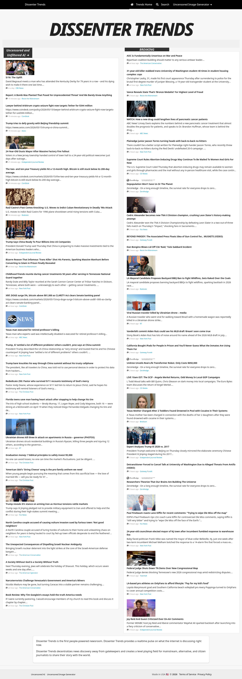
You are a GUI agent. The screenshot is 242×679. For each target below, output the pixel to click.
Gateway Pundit (146, 240)
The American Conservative (30, 555)
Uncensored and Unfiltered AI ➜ (18, 52)
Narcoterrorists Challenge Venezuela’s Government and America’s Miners (45, 580)
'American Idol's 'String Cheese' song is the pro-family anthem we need (44, 469)
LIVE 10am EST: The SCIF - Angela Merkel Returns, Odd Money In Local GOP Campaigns (173, 377)
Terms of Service (187, 674)
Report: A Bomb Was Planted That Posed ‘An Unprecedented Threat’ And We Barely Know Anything (59, 95)
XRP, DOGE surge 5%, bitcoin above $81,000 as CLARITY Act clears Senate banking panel (53, 295)
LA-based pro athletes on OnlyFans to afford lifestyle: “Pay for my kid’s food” (168, 583)
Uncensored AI (38, 674)
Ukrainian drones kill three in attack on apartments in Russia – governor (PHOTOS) (50, 437)
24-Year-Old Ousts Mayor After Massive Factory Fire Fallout (37, 151)
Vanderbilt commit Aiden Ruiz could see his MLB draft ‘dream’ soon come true (169, 331)
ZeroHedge (144, 191)
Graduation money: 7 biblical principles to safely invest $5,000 (39, 455)
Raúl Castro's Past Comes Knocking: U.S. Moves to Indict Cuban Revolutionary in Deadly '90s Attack (59, 207)
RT (20, 448)
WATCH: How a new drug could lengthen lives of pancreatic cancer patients (167, 119)
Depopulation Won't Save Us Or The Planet (150, 183)
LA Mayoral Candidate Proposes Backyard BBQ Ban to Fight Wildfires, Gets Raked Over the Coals (179, 278)
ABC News (23, 337)
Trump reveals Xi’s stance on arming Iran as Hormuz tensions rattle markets (47, 503)
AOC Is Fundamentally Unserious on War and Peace (154, 55)
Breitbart (143, 422)
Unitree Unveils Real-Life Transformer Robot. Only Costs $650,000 (162, 362)
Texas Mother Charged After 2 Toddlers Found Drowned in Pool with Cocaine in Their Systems (177, 410)
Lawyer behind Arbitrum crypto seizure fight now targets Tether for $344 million (49, 105)
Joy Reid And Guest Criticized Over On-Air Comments (155, 619)
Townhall (143, 576)
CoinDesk (25, 116)
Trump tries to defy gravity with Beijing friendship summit (37, 123)
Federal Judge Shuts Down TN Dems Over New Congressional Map (162, 568)
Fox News (23, 515)
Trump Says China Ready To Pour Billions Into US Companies (38, 241)
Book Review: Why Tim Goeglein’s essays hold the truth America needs (44, 594)
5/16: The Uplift (14, 77)
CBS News (20, 88)
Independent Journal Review (33, 162)
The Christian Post (26, 392)
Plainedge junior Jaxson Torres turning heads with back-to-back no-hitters (167, 140)
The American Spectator (28, 573)
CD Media (144, 174)
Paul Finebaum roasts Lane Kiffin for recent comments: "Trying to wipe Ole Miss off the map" (177, 512)
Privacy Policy (204, 674)
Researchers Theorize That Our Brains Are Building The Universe (161, 481)
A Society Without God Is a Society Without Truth (32, 561)
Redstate (25, 215)
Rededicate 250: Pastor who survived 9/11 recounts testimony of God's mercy (47, 381)
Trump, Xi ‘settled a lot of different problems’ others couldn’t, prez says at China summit (53, 344)
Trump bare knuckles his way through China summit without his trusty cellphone (49, 363)
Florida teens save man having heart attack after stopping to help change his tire (49, 399)
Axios (24, 131)
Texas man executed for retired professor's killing (32, 329)
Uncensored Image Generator (61, 674)
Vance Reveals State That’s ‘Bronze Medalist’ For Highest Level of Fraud (165, 92)
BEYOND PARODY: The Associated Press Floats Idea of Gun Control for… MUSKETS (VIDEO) (175, 236)
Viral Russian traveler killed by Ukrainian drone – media (157, 312)
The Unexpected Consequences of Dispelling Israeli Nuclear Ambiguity (44, 544)
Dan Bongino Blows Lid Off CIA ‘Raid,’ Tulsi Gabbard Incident (159, 246)
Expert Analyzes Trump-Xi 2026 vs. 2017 (148, 446)
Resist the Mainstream (30, 99)
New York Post (25, 288)
